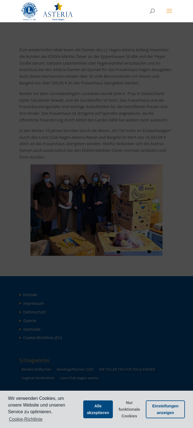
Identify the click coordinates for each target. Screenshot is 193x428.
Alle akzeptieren (98, 409)
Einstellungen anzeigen (165, 409)
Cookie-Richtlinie (25, 419)
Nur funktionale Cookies (129, 409)
